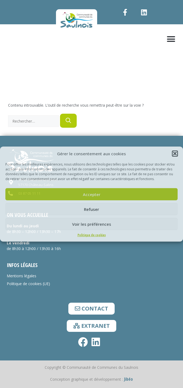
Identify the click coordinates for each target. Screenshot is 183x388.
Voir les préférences (91, 224)
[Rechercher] (68, 121)
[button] (175, 153)
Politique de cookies (92, 235)
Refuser (91, 209)
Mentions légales (21, 275)
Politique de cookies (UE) (28, 283)
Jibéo (128, 379)
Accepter (91, 194)
